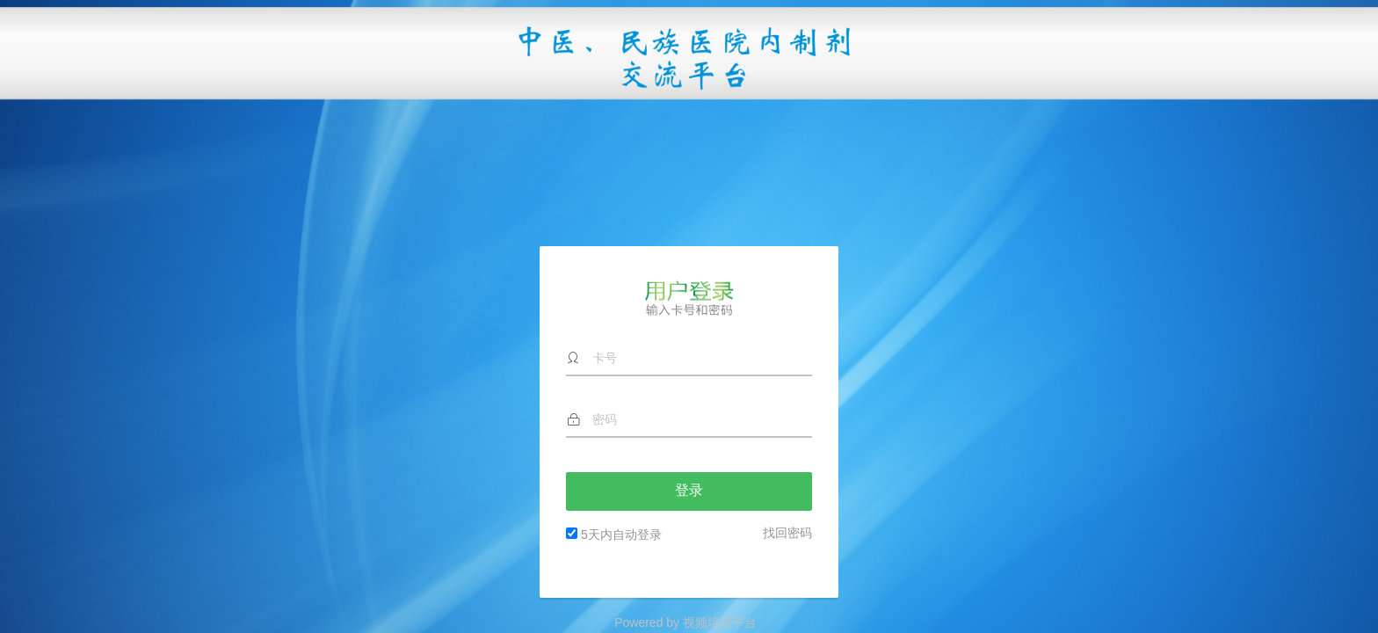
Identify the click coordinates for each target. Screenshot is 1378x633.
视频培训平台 (720, 622)
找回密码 (787, 396)
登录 (689, 353)
